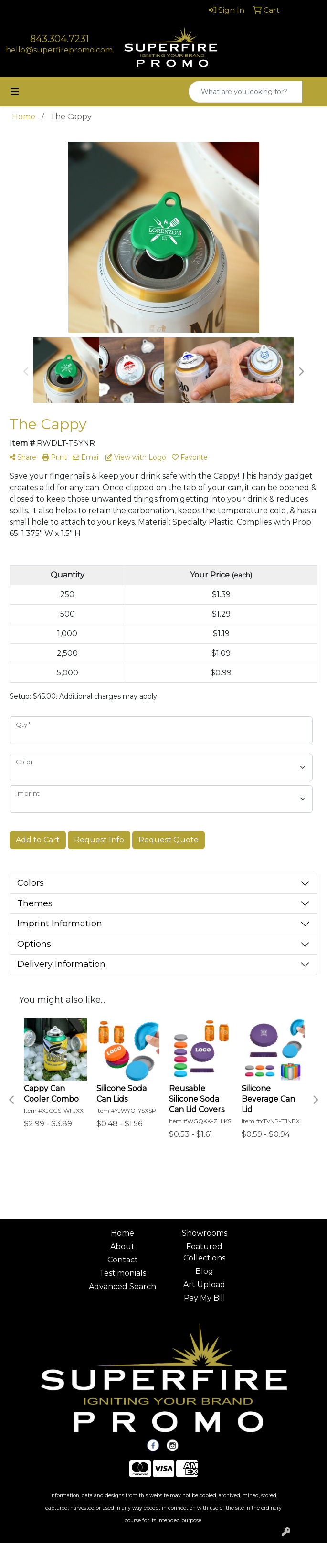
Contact (122, 1259)
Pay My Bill (204, 1297)
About (122, 1246)
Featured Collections (204, 1252)
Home (122, 1233)
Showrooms (204, 1233)
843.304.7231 (59, 38)
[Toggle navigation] (15, 91)
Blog (204, 1271)
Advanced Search (122, 1286)
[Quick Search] (245, 92)
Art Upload (204, 1284)
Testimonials (122, 1273)
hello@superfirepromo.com (59, 49)
